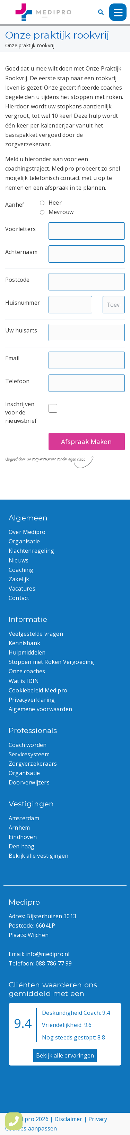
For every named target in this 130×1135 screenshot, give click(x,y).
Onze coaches (27, 671)
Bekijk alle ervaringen (65, 1055)
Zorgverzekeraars (33, 763)
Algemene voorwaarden (40, 709)
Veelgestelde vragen (36, 634)
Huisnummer (22, 302)
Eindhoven (23, 837)
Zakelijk (19, 579)
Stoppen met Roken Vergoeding (51, 662)
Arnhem (19, 827)
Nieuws (18, 560)
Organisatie (24, 541)
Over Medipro (27, 532)
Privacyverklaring (32, 700)
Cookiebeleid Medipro (38, 690)
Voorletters (20, 229)
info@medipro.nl (47, 954)
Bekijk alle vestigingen (39, 856)
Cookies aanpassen (31, 1128)
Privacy (97, 1119)
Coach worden (27, 745)
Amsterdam (24, 818)
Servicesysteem (29, 754)
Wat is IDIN (24, 681)
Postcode (17, 279)
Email (12, 358)
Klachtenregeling (31, 550)
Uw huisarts (21, 330)
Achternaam (21, 252)
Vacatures (22, 588)
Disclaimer (68, 1119)
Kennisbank (24, 643)
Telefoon (17, 381)
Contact (19, 598)
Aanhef (14, 204)
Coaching (21, 570)
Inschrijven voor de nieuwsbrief (21, 412)
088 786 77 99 (54, 963)
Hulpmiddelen (27, 652)
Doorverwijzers (29, 782)
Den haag (22, 846)
